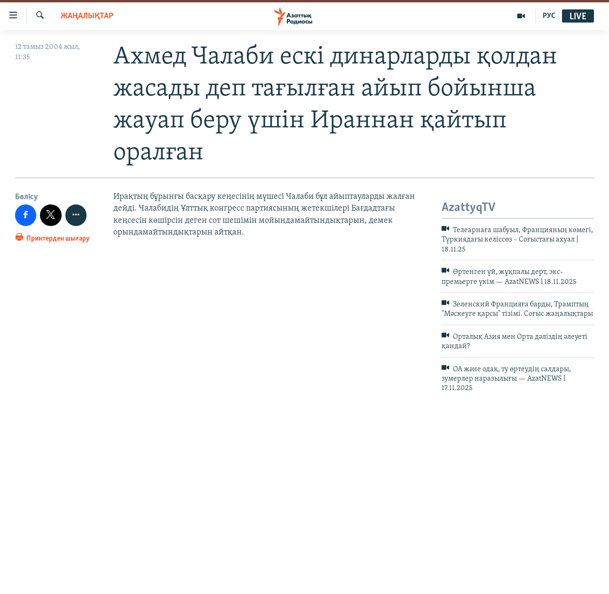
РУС (549, 16)
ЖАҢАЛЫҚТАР (87, 16)
